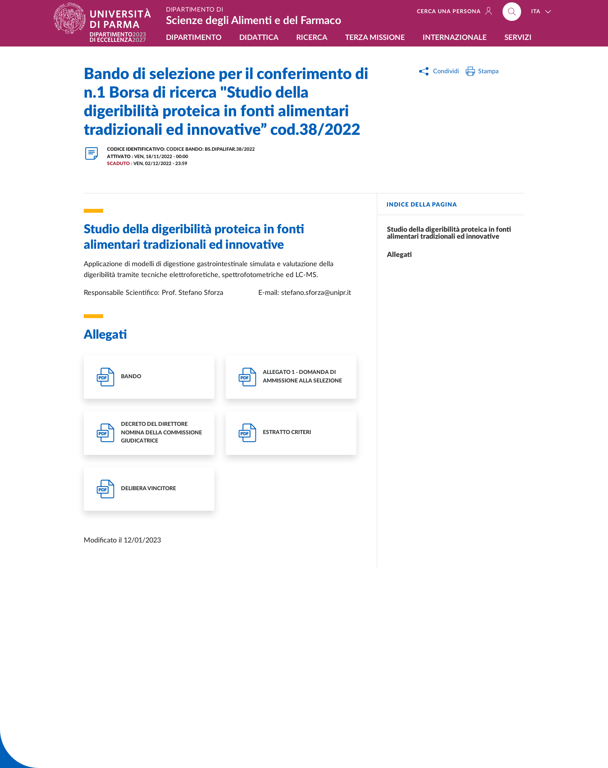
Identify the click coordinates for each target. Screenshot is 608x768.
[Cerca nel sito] (512, 11)
